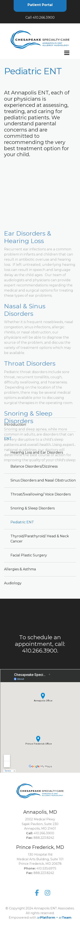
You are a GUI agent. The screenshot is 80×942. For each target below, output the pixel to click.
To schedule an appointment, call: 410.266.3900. (40, 644)
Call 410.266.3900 (40, 17)
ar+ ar (54, 903)
